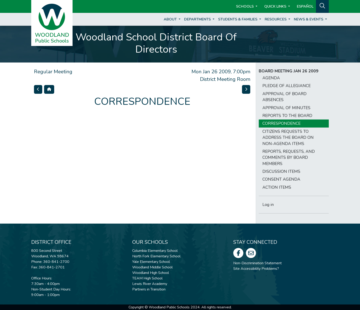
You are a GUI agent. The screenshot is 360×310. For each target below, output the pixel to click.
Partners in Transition (149, 289)
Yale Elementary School (151, 261)
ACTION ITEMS (276, 187)
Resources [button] (276, 19)
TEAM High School (147, 278)
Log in (268, 204)
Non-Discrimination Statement (257, 263)
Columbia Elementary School (155, 250)
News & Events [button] (309, 19)
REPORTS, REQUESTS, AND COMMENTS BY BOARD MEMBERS (288, 157)
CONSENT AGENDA (281, 179)
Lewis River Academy (149, 283)
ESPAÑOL (305, 6)
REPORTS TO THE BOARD (287, 115)
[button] (322, 6)
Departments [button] (198, 19)
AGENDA (271, 78)
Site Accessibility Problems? (256, 268)
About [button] (171, 19)
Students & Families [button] (238, 19)
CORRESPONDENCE (281, 123)
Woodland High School (150, 272)
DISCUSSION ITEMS (281, 171)
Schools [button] (245, 6)
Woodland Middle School (152, 267)
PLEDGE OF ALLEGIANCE (286, 85)
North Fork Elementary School (156, 256)
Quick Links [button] (275, 6)
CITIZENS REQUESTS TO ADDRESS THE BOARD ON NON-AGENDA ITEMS (288, 137)
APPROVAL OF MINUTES (286, 108)
